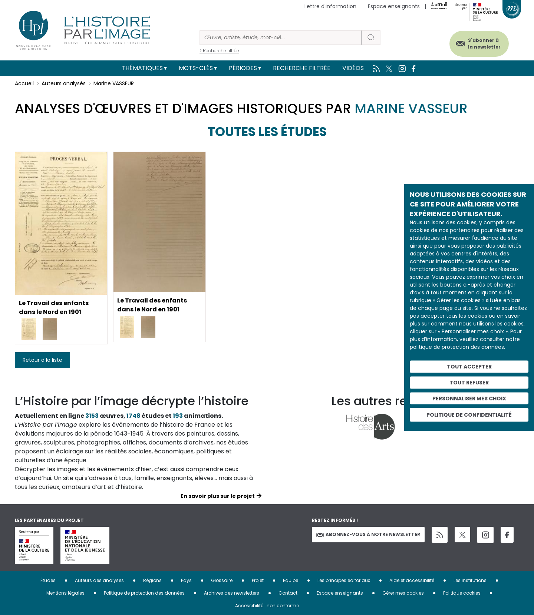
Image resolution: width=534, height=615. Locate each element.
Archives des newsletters (231, 593)
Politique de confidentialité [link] (469, 415)
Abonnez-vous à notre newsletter (368, 534)
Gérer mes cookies (403, 593)
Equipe (290, 580)
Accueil (24, 83)
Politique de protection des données (144, 593)
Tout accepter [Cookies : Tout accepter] (469, 366)
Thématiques (142, 68)
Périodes (243, 68)
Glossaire (222, 580)
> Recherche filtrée (219, 50)
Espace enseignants (394, 6)
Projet (258, 580)
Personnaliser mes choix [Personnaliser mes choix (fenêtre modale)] (469, 398)
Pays (186, 580)
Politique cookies (462, 593)
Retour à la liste (42, 360)
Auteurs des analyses (99, 580)
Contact (287, 593)
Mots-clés (196, 68)
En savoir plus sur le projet (218, 496)
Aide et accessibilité (411, 580)
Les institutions (470, 580)
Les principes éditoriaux (343, 580)
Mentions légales (65, 593)
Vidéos (353, 68)
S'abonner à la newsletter (483, 43)
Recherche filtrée (301, 68)
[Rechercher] (281, 37)
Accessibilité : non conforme (267, 605)
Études (48, 580)
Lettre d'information (330, 6)
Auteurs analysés (64, 83)
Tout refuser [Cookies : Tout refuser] (469, 382)
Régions (152, 580)
